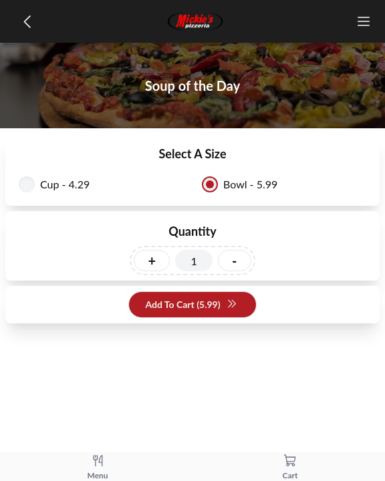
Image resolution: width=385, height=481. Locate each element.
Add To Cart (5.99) (191, 305)
